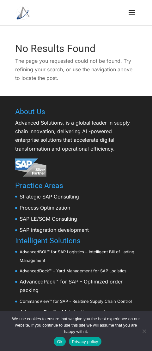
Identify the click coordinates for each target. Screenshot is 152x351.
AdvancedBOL (33, 251)
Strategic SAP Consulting (49, 196)
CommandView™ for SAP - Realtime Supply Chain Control (76, 301)
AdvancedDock (34, 270)
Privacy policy (85, 341)
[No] (144, 331)
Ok (59, 341)
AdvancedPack (37, 281)
